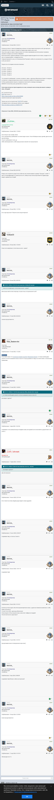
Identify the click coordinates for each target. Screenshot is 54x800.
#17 (49, 675)
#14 (49, 568)
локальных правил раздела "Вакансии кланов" (25, 356)
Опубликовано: (11, 45)
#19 (49, 753)
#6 (49, 280)
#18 (49, 714)
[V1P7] (19, 101)
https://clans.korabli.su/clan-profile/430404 (12, 96)
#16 (49, 640)
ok (27, 796)
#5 (49, 244)
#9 (49, 387)
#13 (49, 533)
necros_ (7, 26)
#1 (49, 45)
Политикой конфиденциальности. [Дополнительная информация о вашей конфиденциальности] (25, 792)
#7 (49, 316)
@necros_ (4, 355)
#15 (49, 604)
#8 (49, 351)
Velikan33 (10, 235)
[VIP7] (3, 94)
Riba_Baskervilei (13, 342)
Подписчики (25, 778)
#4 (49, 209)
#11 (49, 461)
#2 (49, 131)
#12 (49, 497)
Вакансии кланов (25, 26)
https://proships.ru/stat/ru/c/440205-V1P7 (12, 105)
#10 (49, 426)
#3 (49, 170)
